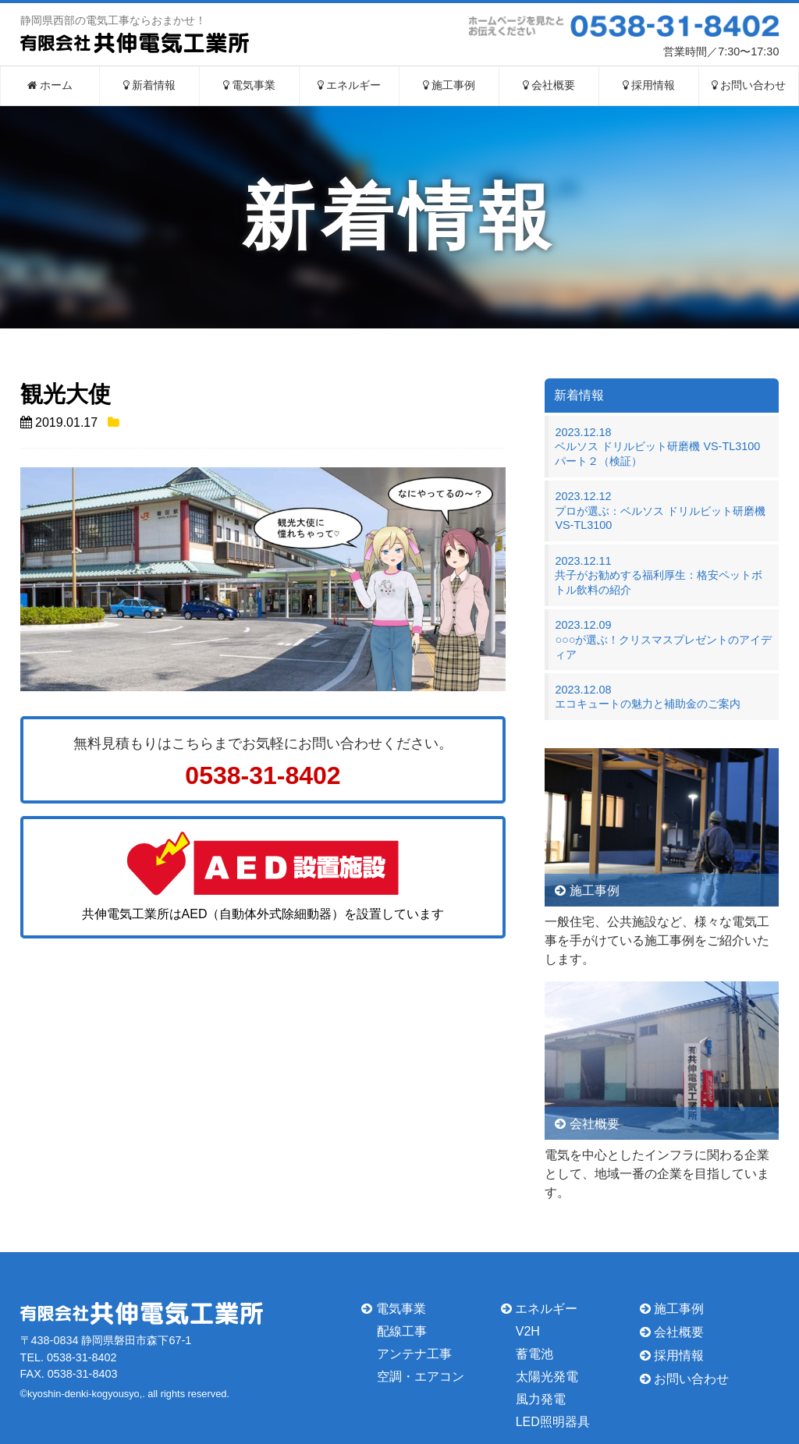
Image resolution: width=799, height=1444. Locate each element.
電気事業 (249, 85)
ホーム (50, 85)
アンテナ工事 (414, 1354)
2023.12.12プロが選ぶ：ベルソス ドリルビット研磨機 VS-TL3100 (660, 510)
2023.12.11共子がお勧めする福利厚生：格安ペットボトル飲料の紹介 (658, 575)
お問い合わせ (749, 85)
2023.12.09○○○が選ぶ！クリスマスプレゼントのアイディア (663, 639)
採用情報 (649, 85)
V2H (528, 1331)
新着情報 (149, 85)
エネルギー (350, 85)
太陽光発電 (547, 1376)
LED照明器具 (553, 1421)
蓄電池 (534, 1354)
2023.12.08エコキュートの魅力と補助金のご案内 (647, 697)
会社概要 (549, 85)
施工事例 (449, 85)
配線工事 (402, 1331)
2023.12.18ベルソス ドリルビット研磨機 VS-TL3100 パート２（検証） (663, 446)
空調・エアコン (420, 1376)
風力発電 (541, 1399)
